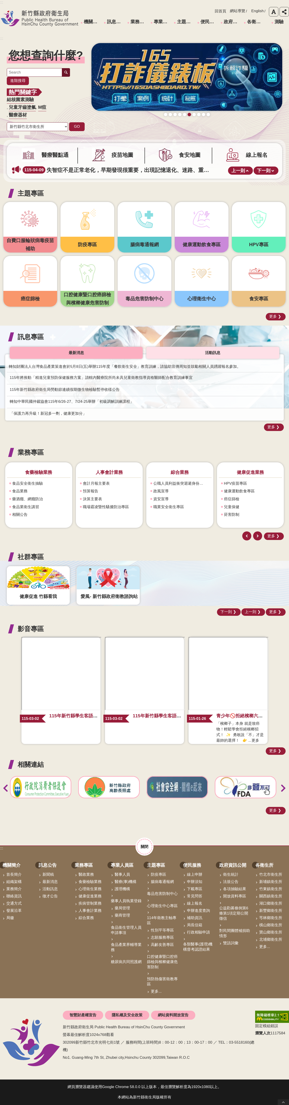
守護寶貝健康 (165, 121)
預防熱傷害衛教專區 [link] (162, 981)
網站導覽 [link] (237, 11)
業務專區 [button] (31, 452)
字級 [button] (273, 11)
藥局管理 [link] (122, 908)
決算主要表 (162, 499)
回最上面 (283, 1102)
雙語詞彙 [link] (230, 943)
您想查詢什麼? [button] (45, 55)
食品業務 (90, 491)
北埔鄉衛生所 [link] (270, 939)
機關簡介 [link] (93, 21)
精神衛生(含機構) (27, 491)
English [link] (257, 11)
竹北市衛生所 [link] (270, 874)
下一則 (263, 170)
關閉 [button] (144, 846)
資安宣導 (231, 499)
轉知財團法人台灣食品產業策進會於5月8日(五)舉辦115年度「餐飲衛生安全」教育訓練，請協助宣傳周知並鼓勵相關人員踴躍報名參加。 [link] (125, 366)
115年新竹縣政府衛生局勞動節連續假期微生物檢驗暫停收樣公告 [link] (65, 389)
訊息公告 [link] (116, 21)
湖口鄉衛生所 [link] (270, 903)
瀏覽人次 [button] (262, 1033)
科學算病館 (208, 121)
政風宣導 (231, 491)
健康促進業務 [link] (90, 896)
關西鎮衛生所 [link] (270, 896)
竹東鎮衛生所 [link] (270, 889)
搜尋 (66, 72)
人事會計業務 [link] (90, 910)
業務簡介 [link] (14, 889)
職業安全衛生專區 (239, 507)
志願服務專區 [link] (162, 937)
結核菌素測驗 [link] (20, 99)
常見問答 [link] (194, 896)
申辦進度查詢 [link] (198, 910)
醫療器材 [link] (18, 114)
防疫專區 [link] (158, 874)
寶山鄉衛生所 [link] (270, 932)
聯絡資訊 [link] (14, 896)
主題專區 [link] (186, 21)
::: (1, 38)
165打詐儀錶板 (189, 121)
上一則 (238, 170)
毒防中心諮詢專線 (194, 121)
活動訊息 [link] (50, 889)
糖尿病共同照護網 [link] (126, 962)
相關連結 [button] (31, 764)
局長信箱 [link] (194, 925)
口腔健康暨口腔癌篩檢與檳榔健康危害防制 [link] (162, 961)
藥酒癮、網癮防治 (27, 499)
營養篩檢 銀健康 (198, 121)
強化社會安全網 (25, 507)
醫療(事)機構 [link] (125, 882)
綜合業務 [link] (86, 918)
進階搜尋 (18, 81)
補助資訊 (20, 514)
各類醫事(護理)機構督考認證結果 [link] (197, 947)
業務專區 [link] (140, 21)
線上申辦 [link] (194, 874)
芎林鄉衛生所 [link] (270, 918)
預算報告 (161, 491)
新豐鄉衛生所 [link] (270, 910)
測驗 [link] (279, 21)
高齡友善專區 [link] (162, 945)
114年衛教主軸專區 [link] (161, 920)
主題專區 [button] (31, 193)
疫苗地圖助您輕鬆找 (170, 121)
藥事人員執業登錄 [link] (126, 901)
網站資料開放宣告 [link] (173, 1015)
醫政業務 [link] (86, 874)
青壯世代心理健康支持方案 (203, 121)
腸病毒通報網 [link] (162, 882)
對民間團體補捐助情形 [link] (234, 933)
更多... (156, 991)
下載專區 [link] (194, 889)
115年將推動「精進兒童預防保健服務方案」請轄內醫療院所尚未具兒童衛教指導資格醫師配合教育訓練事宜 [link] (101, 377)
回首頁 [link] (220, 11)
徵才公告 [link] (50, 896)
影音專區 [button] (31, 628)
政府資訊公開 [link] (233, 21)
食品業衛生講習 (96, 507)
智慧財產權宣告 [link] (83, 1015)
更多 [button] (273, 316)
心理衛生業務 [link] (90, 889)
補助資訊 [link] (194, 918)
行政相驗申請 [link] (198, 932)
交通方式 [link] (14, 903)
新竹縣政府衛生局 (39, 18)
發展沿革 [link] (14, 910)
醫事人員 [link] (122, 874)
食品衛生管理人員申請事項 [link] (126, 930)
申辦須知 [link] (194, 882)
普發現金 (175, 121)
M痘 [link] (42, 107)
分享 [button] (284, 11)
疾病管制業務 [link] (90, 903)
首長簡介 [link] (14, 874)
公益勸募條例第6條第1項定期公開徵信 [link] (233, 913)
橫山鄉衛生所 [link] (270, 925)
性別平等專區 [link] (162, 930)
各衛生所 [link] (256, 21)
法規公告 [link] (230, 882)
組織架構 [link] (14, 882)
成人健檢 (184, 121)
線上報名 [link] (194, 903)
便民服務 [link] (209, 21)
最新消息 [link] (50, 882)
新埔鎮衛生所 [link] (270, 882)
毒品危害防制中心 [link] (162, 894)
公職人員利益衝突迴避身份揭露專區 (252, 483)
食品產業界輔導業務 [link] (126, 947)
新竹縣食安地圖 (180, 121)
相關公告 (90, 514)
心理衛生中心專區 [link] (162, 906)
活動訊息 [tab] (212, 353)
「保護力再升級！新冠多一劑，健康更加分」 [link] (48, 413)
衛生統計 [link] (230, 874)
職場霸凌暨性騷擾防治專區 (176, 507)
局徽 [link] (10, 918)
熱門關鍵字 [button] (23, 92)
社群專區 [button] (31, 557)
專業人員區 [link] (163, 21)
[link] (186, 80)
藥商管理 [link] (122, 915)
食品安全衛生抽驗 (98, 483)
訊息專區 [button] (31, 337)
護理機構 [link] (122, 889)
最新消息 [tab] (76, 353)
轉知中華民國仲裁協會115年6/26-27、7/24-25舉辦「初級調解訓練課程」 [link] (72, 401)
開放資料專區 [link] (234, 896)
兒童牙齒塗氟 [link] (22, 107)
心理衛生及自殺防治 (29, 483)
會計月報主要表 (166, 483)
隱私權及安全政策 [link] (127, 1015)
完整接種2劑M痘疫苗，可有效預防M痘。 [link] (84, 170)
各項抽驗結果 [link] (234, 889)
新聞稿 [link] (48, 874)
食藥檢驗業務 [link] (90, 882)
